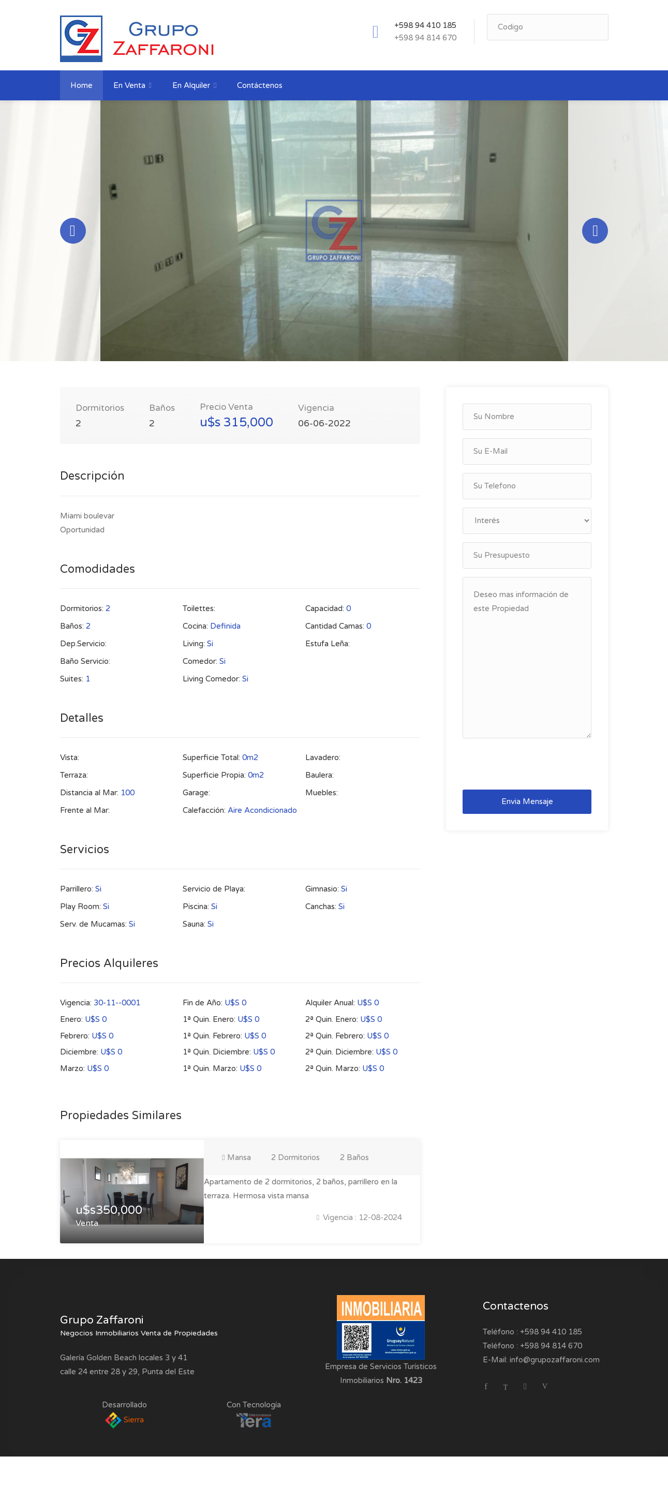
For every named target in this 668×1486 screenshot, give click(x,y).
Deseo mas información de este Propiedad (527, 666)
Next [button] (595, 235)
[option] (334, 234)
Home (81, 85)
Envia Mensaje (527, 809)
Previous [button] (73, 235)
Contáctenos (260, 85)
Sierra (124, 1427)
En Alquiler (191, 85)
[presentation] (537, 772)
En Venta (129, 85)
